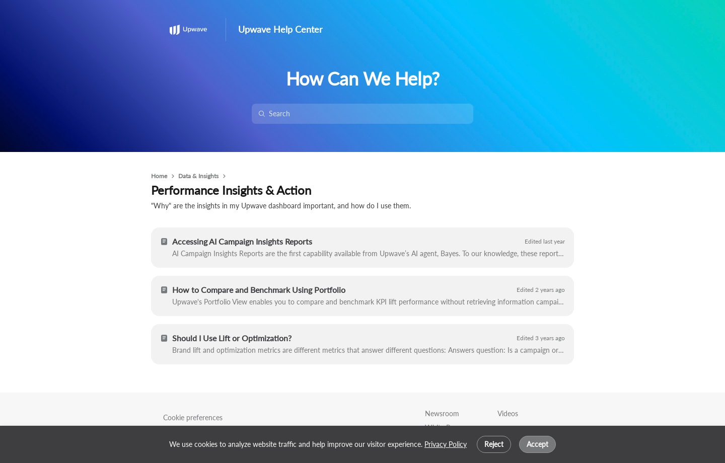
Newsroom (442, 413)
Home (159, 176)
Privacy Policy (445, 444)
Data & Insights (198, 176)
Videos (507, 413)
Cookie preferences (193, 417)
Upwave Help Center (280, 29)
